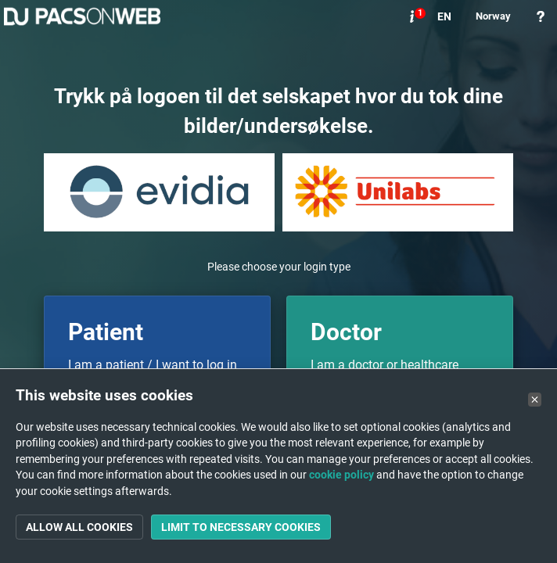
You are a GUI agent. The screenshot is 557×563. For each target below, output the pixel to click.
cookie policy (341, 474)
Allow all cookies (79, 527)
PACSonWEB (82, 16)
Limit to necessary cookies (241, 527)
